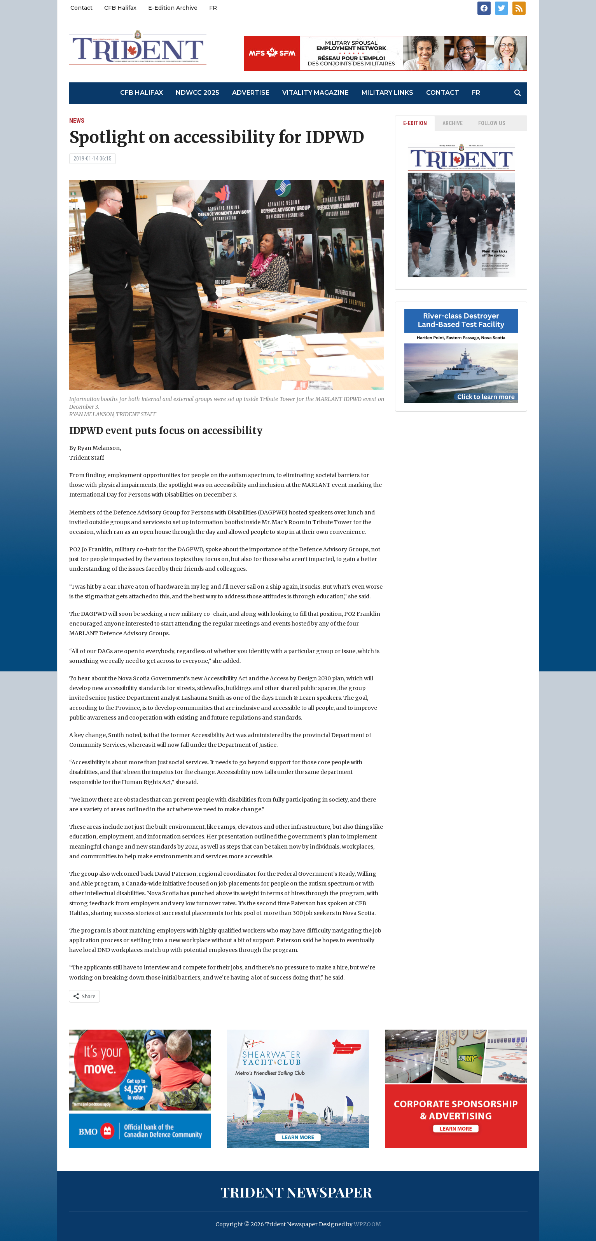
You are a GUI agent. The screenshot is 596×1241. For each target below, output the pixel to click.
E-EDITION (415, 123)
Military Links (387, 92)
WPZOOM (367, 1224)
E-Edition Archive (173, 7)
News (76, 120)
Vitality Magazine (315, 92)
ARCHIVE (452, 123)
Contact (81, 7)
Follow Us (491, 123)
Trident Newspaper (296, 1191)
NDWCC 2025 (197, 92)
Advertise (250, 92)
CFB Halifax (120, 7)
